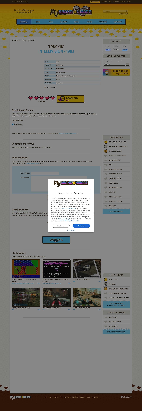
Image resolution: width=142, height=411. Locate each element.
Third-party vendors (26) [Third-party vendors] (68, 208)
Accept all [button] (81, 226)
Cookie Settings (65, 221)
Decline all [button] (60, 226)
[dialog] (71, 205)
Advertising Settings (63, 219)
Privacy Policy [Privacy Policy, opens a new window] (75, 221)
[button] (71, 230)
